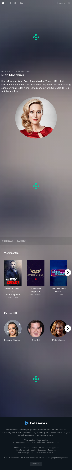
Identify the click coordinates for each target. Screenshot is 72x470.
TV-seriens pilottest (25, 452)
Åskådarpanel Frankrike (44, 452)
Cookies (34, 448)
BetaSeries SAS (23, 450)
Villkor (41, 448)
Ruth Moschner (23, 71)
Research (51, 450)
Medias (33, 450)
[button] (13, 330)
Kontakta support (52, 443)
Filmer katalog (42, 440)
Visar (11, 71)
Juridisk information (21, 448)
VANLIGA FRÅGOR (36, 443)
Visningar (7, 241)
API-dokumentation (20, 443)
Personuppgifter (52, 448)
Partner (21, 241)
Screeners (42, 450)
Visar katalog (29, 440)
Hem (3, 71)
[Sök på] (69, 3)
